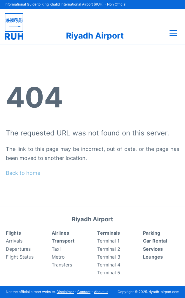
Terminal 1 (108, 241)
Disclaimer (65, 292)
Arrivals (14, 241)
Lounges (153, 257)
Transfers (62, 265)
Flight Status (20, 257)
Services (153, 249)
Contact (83, 292)
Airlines (60, 233)
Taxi (56, 249)
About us (101, 292)
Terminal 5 (108, 273)
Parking (151, 233)
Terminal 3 (108, 257)
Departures (18, 249)
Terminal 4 (108, 265)
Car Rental (155, 241)
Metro (58, 257)
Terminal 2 (108, 249)
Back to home (23, 173)
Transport (63, 241)
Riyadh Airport (95, 36)
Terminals (108, 233)
